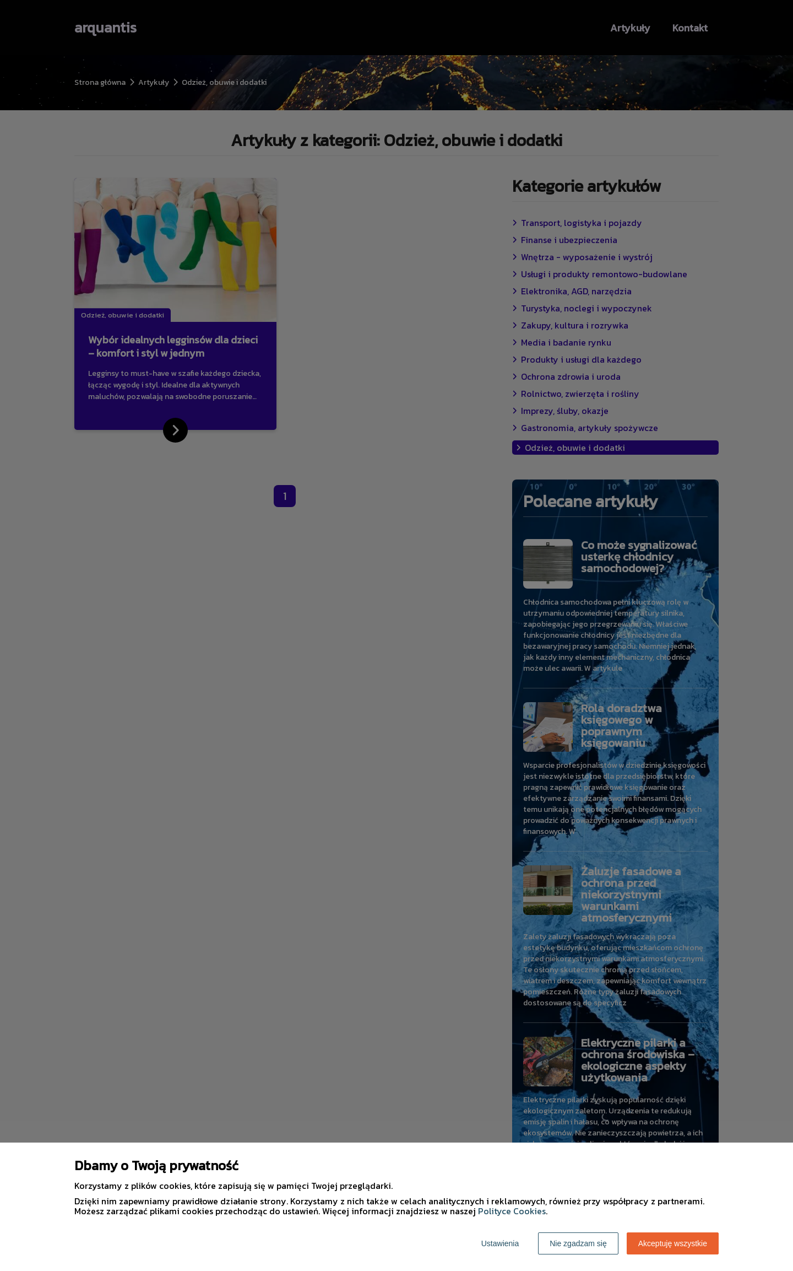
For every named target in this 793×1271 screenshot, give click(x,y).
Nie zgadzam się (578, 1243)
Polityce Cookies (512, 1211)
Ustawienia (500, 1243)
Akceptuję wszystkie (672, 1243)
